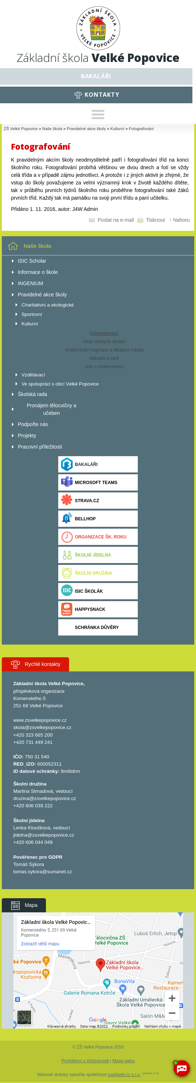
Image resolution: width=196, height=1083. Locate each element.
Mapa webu (123, 1060)
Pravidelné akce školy (86, 128)
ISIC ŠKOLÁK (82, 591)
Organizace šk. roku (94, 536)
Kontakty (102, 95)
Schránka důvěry (90, 627)
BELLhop (78, 518)
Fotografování (141, 128)
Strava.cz (80, 500)
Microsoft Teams (89, 482)
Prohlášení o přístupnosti (85, 1060)
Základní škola (98, 57)
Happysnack (83, 609)
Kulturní (117, 128)
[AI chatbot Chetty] (181, 1068)
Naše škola (52, 128)
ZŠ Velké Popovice (21, 128)
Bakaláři (96, 76)
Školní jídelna (86, 555)
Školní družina (86, 573)
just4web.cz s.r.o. (124, 1074)
